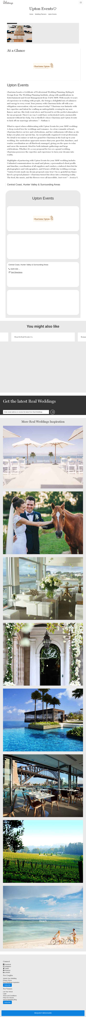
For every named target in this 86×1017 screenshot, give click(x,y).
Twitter (6, 968)
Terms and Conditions (9, 995)
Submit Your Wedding (9, 978)
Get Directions (16, 272)
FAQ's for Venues (8, 997)
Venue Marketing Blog (10, 999)
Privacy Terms (7, 980)
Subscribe (7, 985)
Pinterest (6, 970)
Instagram (7, 966)
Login (4, 993)
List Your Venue (8, 991)
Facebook (7, 964)
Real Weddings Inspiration (11, 982)
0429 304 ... (15, 269)
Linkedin (6, 972)
